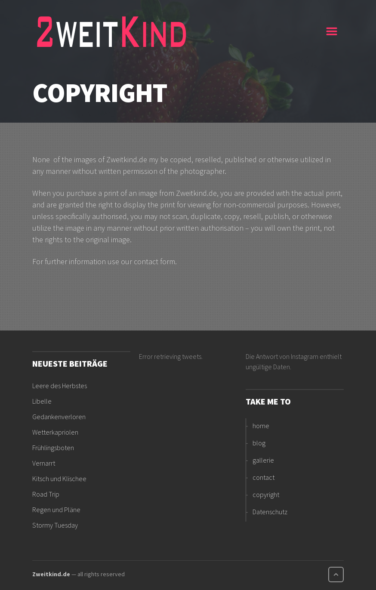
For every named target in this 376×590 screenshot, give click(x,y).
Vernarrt (43, 463)
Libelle (42, 401)
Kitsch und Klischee (59, 478)
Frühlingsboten (53, 447)
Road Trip (45, 494)
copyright (266, 494)
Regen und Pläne (56, 509)
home (261, 425)
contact (263, 477)
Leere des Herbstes (59, 385)
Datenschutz (270, 511)
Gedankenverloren (59, 416)
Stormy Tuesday (55, 525)
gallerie (263, 460)
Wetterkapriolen (55, 432)
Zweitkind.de (51, 574)
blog (259, 443)
